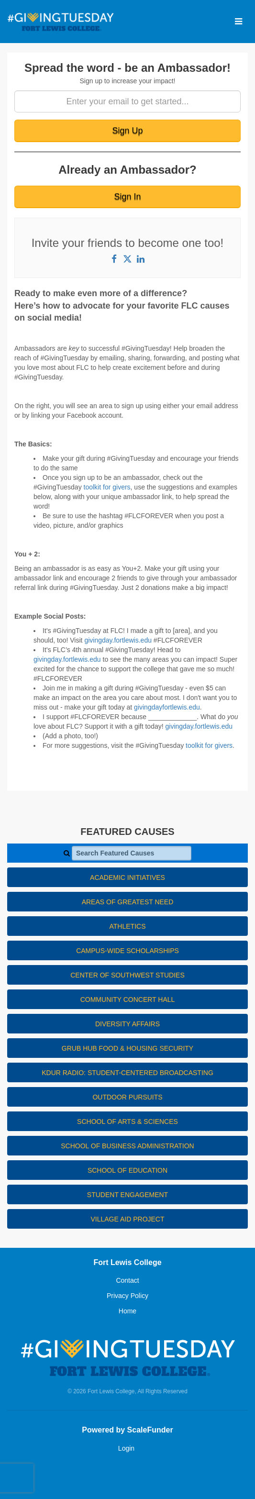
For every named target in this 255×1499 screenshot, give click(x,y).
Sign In (127, 196)
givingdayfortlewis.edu (167, 707)
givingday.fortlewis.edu (118, 640)
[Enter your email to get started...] (127, 101)
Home (127, 1311)
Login (126, 1448)
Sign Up (127, 130)
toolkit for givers (107, 487)
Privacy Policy (127, 1295)
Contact (127, 1280)
